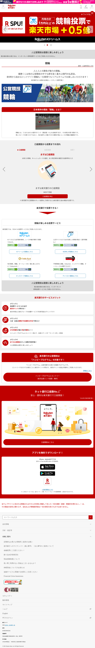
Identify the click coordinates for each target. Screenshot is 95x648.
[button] (5, 29)
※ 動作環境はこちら (47, 489)
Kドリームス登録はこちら (24, 252)
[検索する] (91, 517)
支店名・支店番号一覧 (10, 625)
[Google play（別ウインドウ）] (47, 473)
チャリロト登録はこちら (70, 276)
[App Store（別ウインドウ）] (47, 467)
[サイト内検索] (47, 517)
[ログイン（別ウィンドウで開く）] (92, 6)
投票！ (72, 149)
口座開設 (22, 149)
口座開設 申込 (48, 196)
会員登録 (47, 149)
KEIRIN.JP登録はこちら (70, 252)
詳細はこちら (87, 371)
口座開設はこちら (47, 442)
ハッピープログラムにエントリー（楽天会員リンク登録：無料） (47, 377)
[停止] (51, 45)
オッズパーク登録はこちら (24, 276)
